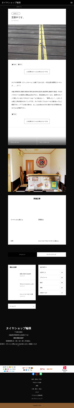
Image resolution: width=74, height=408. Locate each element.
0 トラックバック (51, 254)
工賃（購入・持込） (37, 389)
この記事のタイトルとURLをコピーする (37, 71)
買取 (37, 385)
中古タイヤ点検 (37, 382)
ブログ (37, 392)
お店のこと (15, 13)
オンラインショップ (37, 398)
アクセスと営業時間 (37, 395)
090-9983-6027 (18, 338)
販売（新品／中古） (37, 379)
